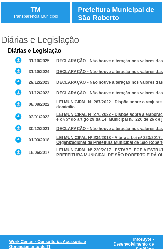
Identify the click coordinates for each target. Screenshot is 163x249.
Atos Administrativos (104, 25)
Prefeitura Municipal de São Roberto (116, 13)
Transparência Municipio (35, 16)
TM (36, 9)
